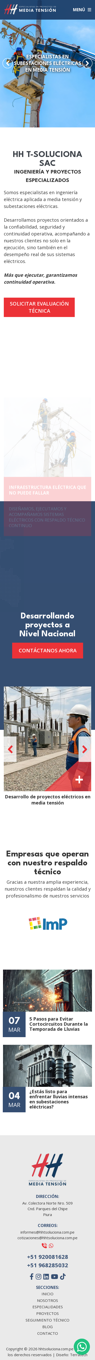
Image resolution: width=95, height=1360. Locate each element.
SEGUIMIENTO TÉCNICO (47, 1320)
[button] (8, 63)
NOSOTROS (47, 1300)
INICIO (47, 1293)
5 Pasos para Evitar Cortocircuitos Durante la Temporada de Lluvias (58, 1024)
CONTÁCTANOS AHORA (48, 650)
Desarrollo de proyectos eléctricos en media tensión (47, 800)
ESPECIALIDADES (47, 1306)
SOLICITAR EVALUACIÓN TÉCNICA (39, 307)
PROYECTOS (47, 1313)
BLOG (47, 1326)
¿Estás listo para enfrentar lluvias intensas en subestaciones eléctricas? (58, 1099)
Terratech (78, 1354)
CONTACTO (47, 1333)
